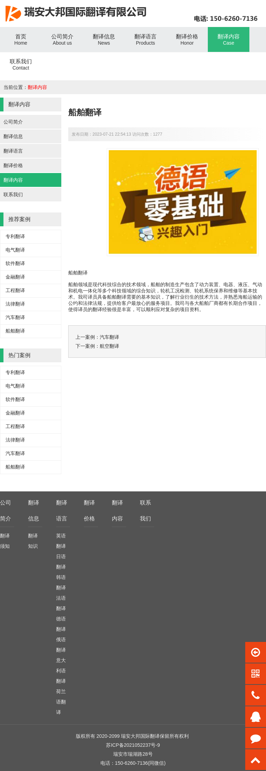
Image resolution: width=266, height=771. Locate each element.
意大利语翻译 (61, 670)
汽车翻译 (15, 317)
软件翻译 (15, 263)
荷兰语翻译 (61, 702)
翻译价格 (13, 165)
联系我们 (13, 194)
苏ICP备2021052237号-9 (133, 745)
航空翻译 (109, 346)
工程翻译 (15, 290)
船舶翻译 (15, 331)
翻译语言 (13, 151)
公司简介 (13, 122)
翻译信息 (13, 136)
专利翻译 (15, 236)
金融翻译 (15, 277)
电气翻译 (15, 250)
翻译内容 (37, 87)
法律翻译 (15, 304)
